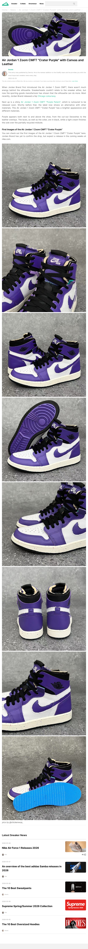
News (42, 4)
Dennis (10, 69)
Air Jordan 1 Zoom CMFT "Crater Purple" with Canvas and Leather (50, 10)
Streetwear (33, 4)
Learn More (75, 81)
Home (4, 10)
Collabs (23, 4)
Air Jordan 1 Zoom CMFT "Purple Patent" (41, 102)
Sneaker (14, 4)
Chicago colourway (46, 96)
